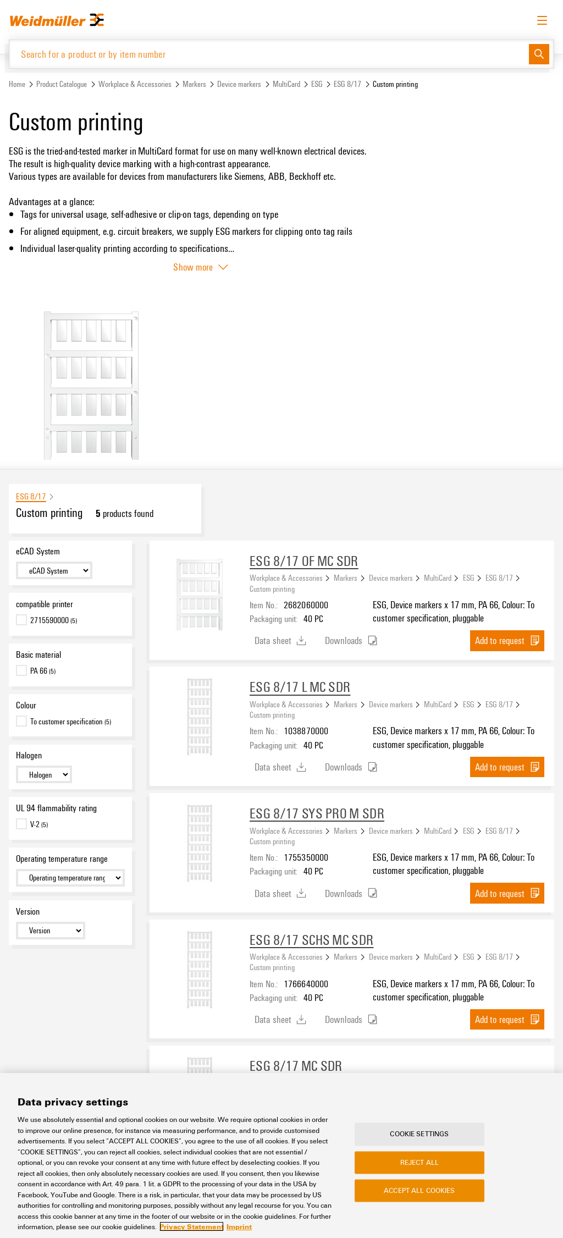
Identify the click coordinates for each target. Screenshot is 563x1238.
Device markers (239, 84)
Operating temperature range (62, 859)
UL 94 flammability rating (56, 808)
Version (28, 911)
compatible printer (44, 604)
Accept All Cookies (419, 1190)
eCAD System (38, 552)
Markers (194, 84)
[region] (281, 1155)
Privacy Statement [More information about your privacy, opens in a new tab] (191, 1226)
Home (17, 84)
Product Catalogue (61, 84)
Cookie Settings (419, 1134)
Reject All (419, 1162)
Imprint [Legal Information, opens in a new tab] (239, 1226)
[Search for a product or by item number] (269, 54)
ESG (317, 84)
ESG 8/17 (347, 84)
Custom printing (272, 589)
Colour (26, 706)
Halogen (29, 756)
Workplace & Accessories (135, 84)
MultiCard (286, 84)
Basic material (38, 655)
